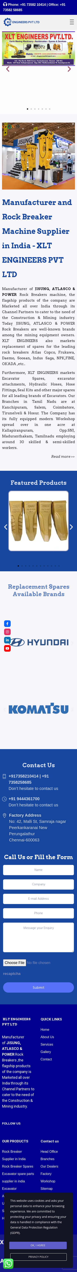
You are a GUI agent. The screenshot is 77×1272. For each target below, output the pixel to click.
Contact (46, 1059)
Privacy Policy (39, 1257)
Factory (46, 1174)
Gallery (46, 1052)
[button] (7, 68)
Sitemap (47, 1188)
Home (45, 1029)
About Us (47, 1037)
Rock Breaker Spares (17, 1166)
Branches (48, 1159)
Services (47, 1044)
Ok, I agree (38, 1245)
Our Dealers (49, 1166)
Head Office (49, 1151)
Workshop (48, 1181)
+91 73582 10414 (33, 4)
